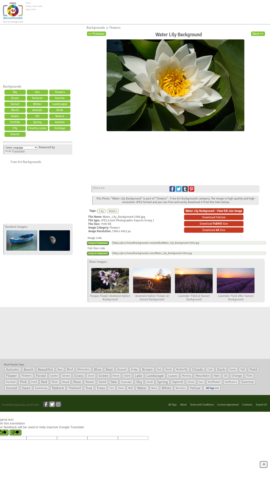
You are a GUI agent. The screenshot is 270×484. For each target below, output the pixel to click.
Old (225, 375)
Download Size (214, 223)
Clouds (197, 369)
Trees (101, 388)
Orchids (15, 122)
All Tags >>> (212, 388)
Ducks (232, 369)
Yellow (195, 388)
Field (253, 369)
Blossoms (83, 369)
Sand (102, 382)
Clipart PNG (30, 9)
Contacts (247, 404)
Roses (15, 98)
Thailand (74, 388)
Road (65, 382)
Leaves (173, 376)
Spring (37, 122)
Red (44, 382)
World (15, 110)
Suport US (261, 404)
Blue (97, 369)
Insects (14, 134)
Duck (221, 369)
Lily (101, 211)
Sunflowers (231, 381)
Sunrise (60, 98)
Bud (159, 369)
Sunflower (214, 382)
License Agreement (228, 404)
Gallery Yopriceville (33, 6)
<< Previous (96, 34)
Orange (237, 376)
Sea (37, 92)
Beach (28, 369)
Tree (88, 388)
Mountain (202, 376)
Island (127, 375)
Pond (34, 381)
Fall (242, 369)
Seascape (126, 381)
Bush (168, 369)
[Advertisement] (156, 9)
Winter (37, 104)
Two (111, 388)
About (183, 404)
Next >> (257, 34)
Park (249, 375)
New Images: (98, 262)
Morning (186, 375)
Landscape (155, 375)
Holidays (59, 128)
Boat (109, 369)
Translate (15, 151)
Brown (147, 369)
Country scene (37, 128)
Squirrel (177, 382)
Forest (41, 375)
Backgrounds (12, 87)
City (14, 128)
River (54, 382)
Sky (15, 92)
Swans (15, 116)
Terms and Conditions (202, 404)
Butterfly (182, 369)
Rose (77, 382)
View (121, 388)
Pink (23, 382)
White (166, 388)
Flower (11, 375)
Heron (116, 375)
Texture (58, 388)
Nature (59, 116)
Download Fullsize (214, 217)
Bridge (134, 369)
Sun (201, 382)
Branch (122, 369)
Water (113, 211)
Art (37, 116)
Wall (130, 388)
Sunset (15, 104)
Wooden (181, 388)
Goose (66, 375)
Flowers (60, 92)
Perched (10, 382)
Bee (59, 369)
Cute (210, 369)
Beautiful (45, 369)
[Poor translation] (15, 432)
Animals (37, 110)
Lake (138, 375)
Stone (191, 382)
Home (28, 3)
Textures (37, 98)
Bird (70, 369)
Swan (26, 388)
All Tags (172, 404)
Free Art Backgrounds (26, 162)
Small (149, 381)
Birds (59, 110)
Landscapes (59, 104)
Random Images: (16, 227)
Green (103, 375)
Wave (154, 388)
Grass (79, 375)
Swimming (41, 388)
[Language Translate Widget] (21, 147)
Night (216, 375)
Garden (54, 375)
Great (91, 375)
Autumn (60, 122)
